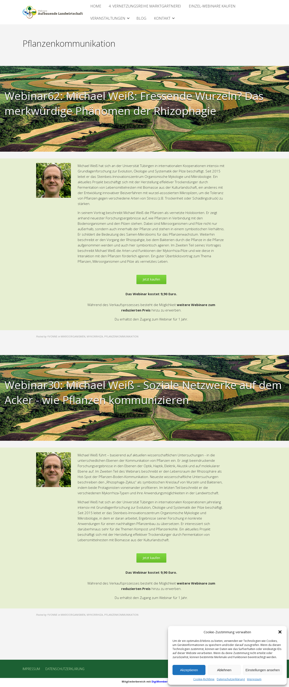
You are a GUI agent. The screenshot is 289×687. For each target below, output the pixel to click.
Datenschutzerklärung (231, 679)
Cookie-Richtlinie (203, 679)
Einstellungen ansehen (262, 670)
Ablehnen (224, 670)
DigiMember (159, 681)
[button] (280, 632)
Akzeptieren (189, 670)
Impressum (254, 679)
